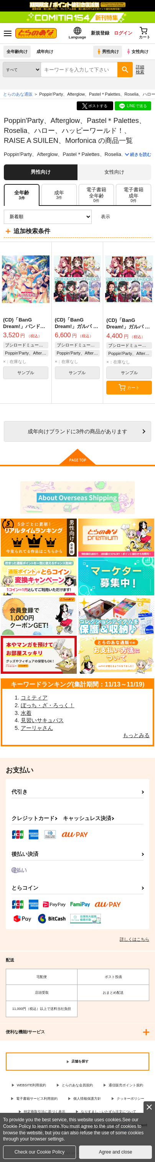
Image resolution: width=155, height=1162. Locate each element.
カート (129, 387)
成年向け (44, 51)
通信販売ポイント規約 (126, 1085)
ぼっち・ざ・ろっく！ (47, 705)
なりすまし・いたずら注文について (108, 1112)
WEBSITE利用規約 (31, 1085)
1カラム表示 (145, 217)
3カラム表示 (119, 217)
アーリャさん (37, 728)
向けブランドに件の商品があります (77, 431)
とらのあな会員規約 (77, 1085)
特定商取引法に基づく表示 (44, 1112)
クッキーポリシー (130, 1099)
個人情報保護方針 (87, 1099)
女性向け (137, 51)
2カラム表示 (132, 217)
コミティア (34, 698)
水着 (26, 713)
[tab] (59, 195)
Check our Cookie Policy (40, 1152)
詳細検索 (140, 69)
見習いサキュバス (42, 720)
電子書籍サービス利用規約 (37, 1099)
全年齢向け (17, 51)
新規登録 (100, 33)
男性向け (107, 51)
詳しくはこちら (134, 939)
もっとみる (136, 735)
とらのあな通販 (18, 94)
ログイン (123, 33)
